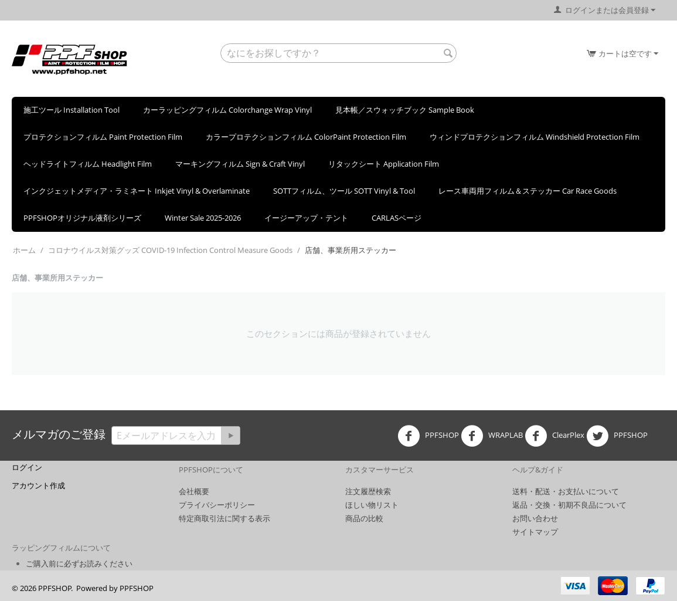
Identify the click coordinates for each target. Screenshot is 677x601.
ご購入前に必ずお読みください (79, 563)
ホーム (24, 250)
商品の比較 (364, 518)
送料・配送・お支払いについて (565, 491)
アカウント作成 (38, 485)
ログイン (27, 467)
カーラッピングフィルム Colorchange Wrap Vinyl (227, 109)
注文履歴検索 (368, 491)
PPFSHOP (428, 436)
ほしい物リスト (372, 504)
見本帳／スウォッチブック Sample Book (404, 109)
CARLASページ (396, 217)
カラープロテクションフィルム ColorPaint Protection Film (306, 136)
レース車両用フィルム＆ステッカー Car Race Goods (527, 190)
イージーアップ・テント (306, 217)
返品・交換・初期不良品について (569, 504)
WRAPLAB (492, 436)
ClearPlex (554, 436)
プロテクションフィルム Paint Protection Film (102, 136)
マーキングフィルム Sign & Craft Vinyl (240, 163)
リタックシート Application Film (383, 163)
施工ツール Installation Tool (71, 109)
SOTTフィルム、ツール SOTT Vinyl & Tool (344, 190)
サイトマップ (535, 531)
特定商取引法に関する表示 (224, 518)
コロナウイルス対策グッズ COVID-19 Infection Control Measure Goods (170, 250)
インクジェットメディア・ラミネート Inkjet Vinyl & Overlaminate (136, 190)
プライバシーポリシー (217, 504)
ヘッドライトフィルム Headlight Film (87, 163)
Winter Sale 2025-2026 (203, 217)
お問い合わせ (535, 518)
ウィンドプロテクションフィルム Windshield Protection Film (534, 136)
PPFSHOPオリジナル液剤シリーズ (82, 217)
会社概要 (194, 491)
